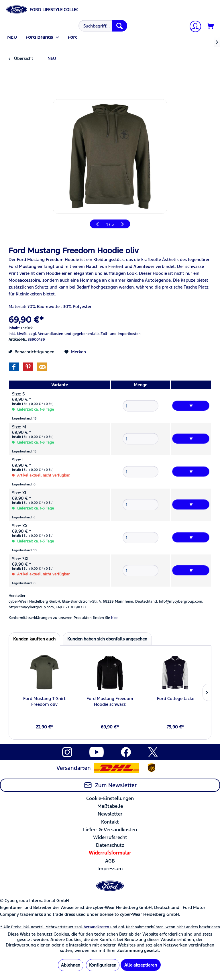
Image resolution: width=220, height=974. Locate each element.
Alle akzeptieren (140, 965)
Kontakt (110, 822)
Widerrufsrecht (110, 837)
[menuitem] (102, 26)
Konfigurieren (102, 965)
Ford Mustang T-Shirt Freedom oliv (44, 701)
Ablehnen (70, 965)
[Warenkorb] (211, 26)
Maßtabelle (110, 806)
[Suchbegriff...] (102, 26)
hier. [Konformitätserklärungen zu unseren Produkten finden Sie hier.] (114, 618)
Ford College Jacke (175, 698)
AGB (110, 861)
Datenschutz (110, 845)
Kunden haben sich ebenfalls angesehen (107, 639)
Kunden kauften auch (34, 639)
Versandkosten (96, 927)
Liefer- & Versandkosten (110, 829)
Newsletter (110, 814)
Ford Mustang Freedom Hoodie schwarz (110, 701)
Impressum (110, 868)
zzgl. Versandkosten (46, 334)
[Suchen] (119, 26)
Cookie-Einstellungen (110, 798)
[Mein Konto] (193, 27)
